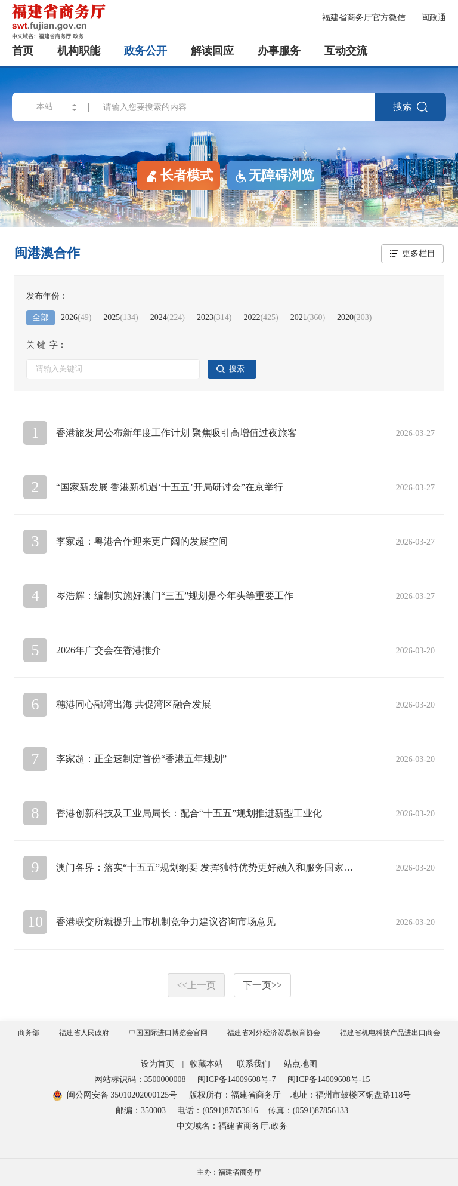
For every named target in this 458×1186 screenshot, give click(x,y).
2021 (307, 317)
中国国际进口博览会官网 (168, 1032)
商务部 (28, 1032)
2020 (354, 317)
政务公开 (145, 51)
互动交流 (345, 51)
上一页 (196, 985)
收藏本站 (206, 1063)
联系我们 (253, 1063)
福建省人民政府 (84, 1032)
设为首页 (157, 1063)
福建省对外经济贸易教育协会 (273, 1032)
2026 (76, 317)
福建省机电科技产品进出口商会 (390, 1032)
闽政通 (433, 17)
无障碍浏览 (274, 175)
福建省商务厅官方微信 (365, 17)
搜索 (410, 107)
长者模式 (178, 175)
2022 (260, 317)
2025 (120, 317)
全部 (40, 317)
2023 (214, 317)
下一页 (262, 985)
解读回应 (212, 51)
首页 (22, 51)
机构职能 (78, 51)
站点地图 (300, 1063)
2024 (167, 317)
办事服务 (279, 51)
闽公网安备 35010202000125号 (115, 1094)
